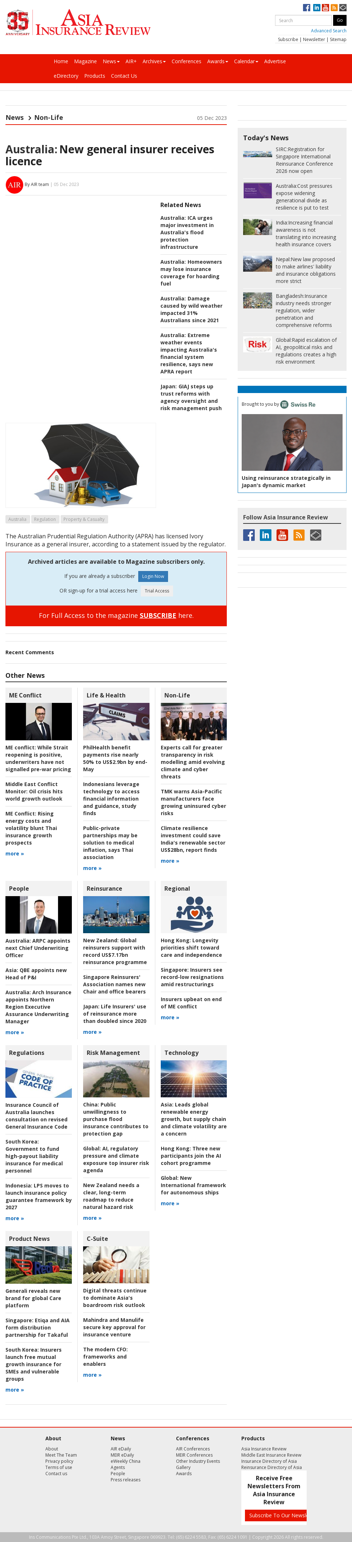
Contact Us (124, 75)
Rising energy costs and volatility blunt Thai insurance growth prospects (31, 828)
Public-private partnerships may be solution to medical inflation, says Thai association (110, 843)
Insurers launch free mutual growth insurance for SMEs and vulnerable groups (33, 1364)
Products (94, 75)
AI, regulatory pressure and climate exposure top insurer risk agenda (116, 1159)
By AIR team (37, 184)
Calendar (246, 61)
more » (14, 853)
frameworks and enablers (105, 1356)
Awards (217, 61)
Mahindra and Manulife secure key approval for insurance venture (114, 1327)
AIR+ (131, 61)
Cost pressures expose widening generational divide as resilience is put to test (304, 196)
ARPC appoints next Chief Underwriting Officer (37, 948)
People (19, 889)
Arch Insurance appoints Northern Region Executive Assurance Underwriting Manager (38, 1007)
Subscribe (288, 39)
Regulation (45, 519)
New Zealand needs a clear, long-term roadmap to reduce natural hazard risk (111, 1196)
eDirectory (66, 75)
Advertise (275, 61)
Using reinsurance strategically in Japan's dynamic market (286, 481)
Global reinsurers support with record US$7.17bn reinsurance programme (115, 951)
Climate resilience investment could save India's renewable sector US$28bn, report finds (193, 839)
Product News (29, 1239)
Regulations (26, 1053)
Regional (177, 889)
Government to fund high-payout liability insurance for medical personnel (34, 1156)
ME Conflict (25, 695)
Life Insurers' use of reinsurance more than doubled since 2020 (114, 1013)
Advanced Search (329, 31)
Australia (17, 519)
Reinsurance (104, 889)
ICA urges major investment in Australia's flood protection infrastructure (187, 232)
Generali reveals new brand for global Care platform (33, 1298)
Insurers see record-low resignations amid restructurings (192, 977)
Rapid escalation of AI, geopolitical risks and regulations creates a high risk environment (306, 350)
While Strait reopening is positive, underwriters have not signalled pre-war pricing (38, 758)
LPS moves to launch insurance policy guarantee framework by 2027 (38, 1196)
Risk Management (113, 1053)
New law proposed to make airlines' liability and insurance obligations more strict (306, 270)
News (111, 61)
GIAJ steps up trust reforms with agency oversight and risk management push (191, 397)
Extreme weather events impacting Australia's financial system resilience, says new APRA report (188, 353)
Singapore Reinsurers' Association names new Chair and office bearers (114, 984)
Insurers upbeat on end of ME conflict (191, 1003)
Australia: (31, 149)
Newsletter (314, 39)
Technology (181, 1053)
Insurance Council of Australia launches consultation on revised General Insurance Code (36, 1115)
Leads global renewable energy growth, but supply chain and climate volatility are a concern (194, 1119)
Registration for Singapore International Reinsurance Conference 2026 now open (304, 160)
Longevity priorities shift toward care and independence (191, 947)
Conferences (186, 61)
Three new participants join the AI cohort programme (191, 1155)
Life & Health (106, 695)
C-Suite (97, 1239)
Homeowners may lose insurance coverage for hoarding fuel (191, 272)
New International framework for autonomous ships (193, 1185)
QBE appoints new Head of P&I (36, 974)
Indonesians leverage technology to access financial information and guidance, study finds (111, 799)
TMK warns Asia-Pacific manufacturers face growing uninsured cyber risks (193, 802)
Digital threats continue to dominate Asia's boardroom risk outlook (115, 1297)
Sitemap (338, 39)
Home (61, 61)
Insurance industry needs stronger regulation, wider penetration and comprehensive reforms (304, 310)
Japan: (168, 386)
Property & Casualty (84, 519)
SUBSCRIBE (158, 615)
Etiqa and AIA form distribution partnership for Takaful (37, 1327)
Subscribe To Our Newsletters (284, 1515)
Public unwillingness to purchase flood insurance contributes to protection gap (115, 1119)
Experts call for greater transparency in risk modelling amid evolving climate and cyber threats (193, 762)
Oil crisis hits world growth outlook (34, 791)
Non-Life (48, 117)
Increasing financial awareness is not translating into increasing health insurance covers (306, 233)
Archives (154, 61)
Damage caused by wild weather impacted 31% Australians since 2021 (191, 309)
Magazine (85, 61)
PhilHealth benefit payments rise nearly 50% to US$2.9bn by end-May (115, 758)
